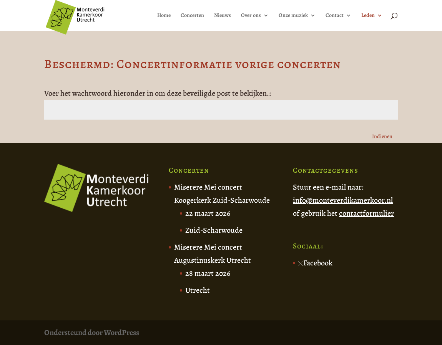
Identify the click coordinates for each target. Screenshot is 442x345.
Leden (368, 16)
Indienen (382, 136)
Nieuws (222, 16)
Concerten (192, 16)
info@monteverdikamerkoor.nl (343, 200)
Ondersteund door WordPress (91, 332)
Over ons (251, 16)
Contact (335, 16)
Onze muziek (293, 16)
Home (164, 16)
